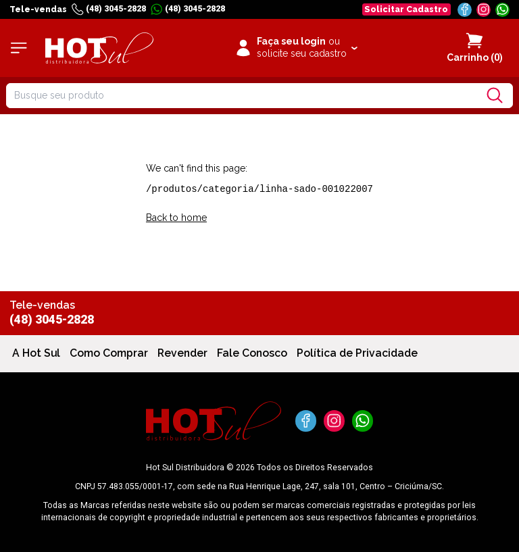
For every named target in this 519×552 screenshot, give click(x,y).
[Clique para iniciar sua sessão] (295, 48)
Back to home (176, 217)
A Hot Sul (36, 353)
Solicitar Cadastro (406, 9)
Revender (182, 353)
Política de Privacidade (357, 353)
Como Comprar (109, 353)
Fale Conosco (252, 353)
